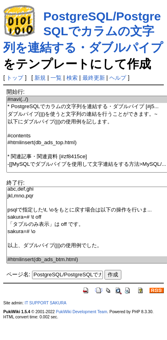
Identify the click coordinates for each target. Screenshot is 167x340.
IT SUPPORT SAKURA (45, 303)
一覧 (56, 77)
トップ (14, 77)
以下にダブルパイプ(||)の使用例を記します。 (87, 122)
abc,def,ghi (87, 189)
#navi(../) (87, 99)
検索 (72, 77)
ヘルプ (117, 77)
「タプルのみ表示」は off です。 (87, 224)
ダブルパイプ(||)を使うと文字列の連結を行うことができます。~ (87, 114)
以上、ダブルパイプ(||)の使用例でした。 (87, 245)
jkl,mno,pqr (87, 196)
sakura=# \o (87, 231)
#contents (87, 136)
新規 (40, 77)
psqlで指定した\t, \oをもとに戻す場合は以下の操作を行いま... (87, 210)
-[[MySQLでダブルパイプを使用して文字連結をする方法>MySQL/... (87, 164)
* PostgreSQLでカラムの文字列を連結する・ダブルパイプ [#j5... (87, 107)
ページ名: (18, 274)
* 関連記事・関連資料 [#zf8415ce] (87, 157)
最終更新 (93, 77)
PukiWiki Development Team (81, 312)
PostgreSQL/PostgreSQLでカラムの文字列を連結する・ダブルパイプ (83, 32)
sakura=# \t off (87, 217)
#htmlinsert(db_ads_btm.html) (87, 259)
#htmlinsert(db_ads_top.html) (87, 142)
